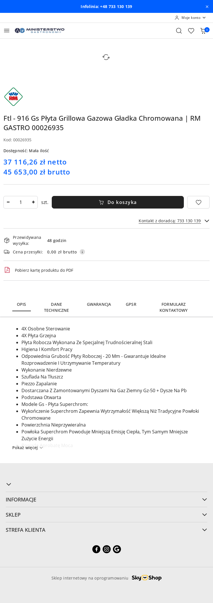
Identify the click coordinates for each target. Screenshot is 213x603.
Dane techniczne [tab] (56, 307)
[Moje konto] (190, 18)
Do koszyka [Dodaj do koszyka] (118, 202)
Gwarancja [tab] (99, 304)
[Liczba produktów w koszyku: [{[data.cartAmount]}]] (203, 30)
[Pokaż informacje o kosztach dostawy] (82, 252)
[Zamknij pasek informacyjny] (207, 6)
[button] (106, 484)
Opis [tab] (21, 304)
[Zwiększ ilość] (33, 202)
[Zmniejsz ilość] (8, 202)
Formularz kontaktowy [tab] (174, 307)
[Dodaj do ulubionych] (198, 202)
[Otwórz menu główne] (6, 30)
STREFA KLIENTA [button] (106, 529)
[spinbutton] (20, 202)
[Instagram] (107, 549)
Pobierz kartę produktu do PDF (38, 270)
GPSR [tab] (131, 304)
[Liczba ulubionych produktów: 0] (191, 30)
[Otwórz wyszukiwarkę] (179, 30)
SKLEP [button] (106, 514)
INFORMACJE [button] (106, 499)
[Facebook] (96, 549)
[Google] (117, 549)
